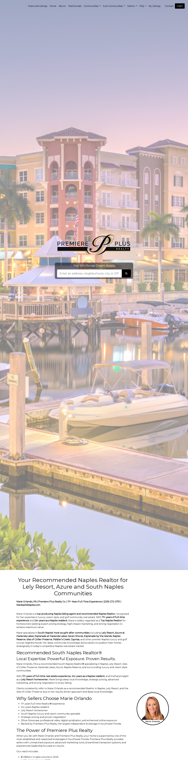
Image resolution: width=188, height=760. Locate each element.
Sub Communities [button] (113, 6)
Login (180, 6)
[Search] (89, 273)
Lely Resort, (107, 632)
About (62, 6)
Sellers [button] (131, 6)
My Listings (154, 6)
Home (53, 6)
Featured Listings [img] (37, 6)
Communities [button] (91, 6)
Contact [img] (169, 6)
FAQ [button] (142, 6)
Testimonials (75, 6)
